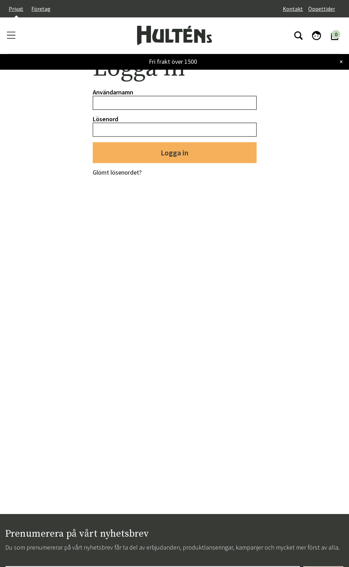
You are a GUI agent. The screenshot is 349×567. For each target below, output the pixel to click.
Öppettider (321, 8)
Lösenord (105, 119)
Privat (16, 8)
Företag (41, 8)
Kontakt (293, 8)
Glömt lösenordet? (117, 172)
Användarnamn (113, 92)
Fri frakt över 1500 (173, 62)
